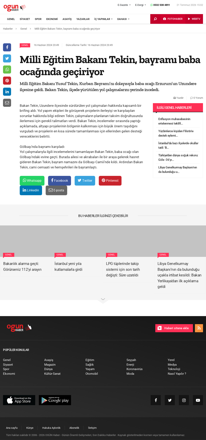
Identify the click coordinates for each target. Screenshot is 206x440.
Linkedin (31, 190)
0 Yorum (196, 97)
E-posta (56, 190)
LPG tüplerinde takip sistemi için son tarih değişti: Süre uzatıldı (123, 269)
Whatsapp (32, 180)
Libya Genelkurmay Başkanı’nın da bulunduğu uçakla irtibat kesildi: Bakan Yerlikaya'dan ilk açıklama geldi (180, 275)
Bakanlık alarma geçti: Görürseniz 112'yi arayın (22, 266)
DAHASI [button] (122, 19)
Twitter (85, 180)
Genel (25, 45)
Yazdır (178, 97)
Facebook (59, 180)
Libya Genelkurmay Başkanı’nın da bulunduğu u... (177, 170)
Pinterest (110, 180)
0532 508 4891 (160, 4)
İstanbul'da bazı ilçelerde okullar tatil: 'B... (178, 145)
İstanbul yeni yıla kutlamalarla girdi (68, 266)
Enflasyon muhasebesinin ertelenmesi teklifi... (174, 121)
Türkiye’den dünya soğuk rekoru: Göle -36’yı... (178, 158)
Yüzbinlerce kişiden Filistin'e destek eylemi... (175, 133)
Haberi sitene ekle (173, 328)
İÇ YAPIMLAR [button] (102, 19)
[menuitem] (13, 19)
